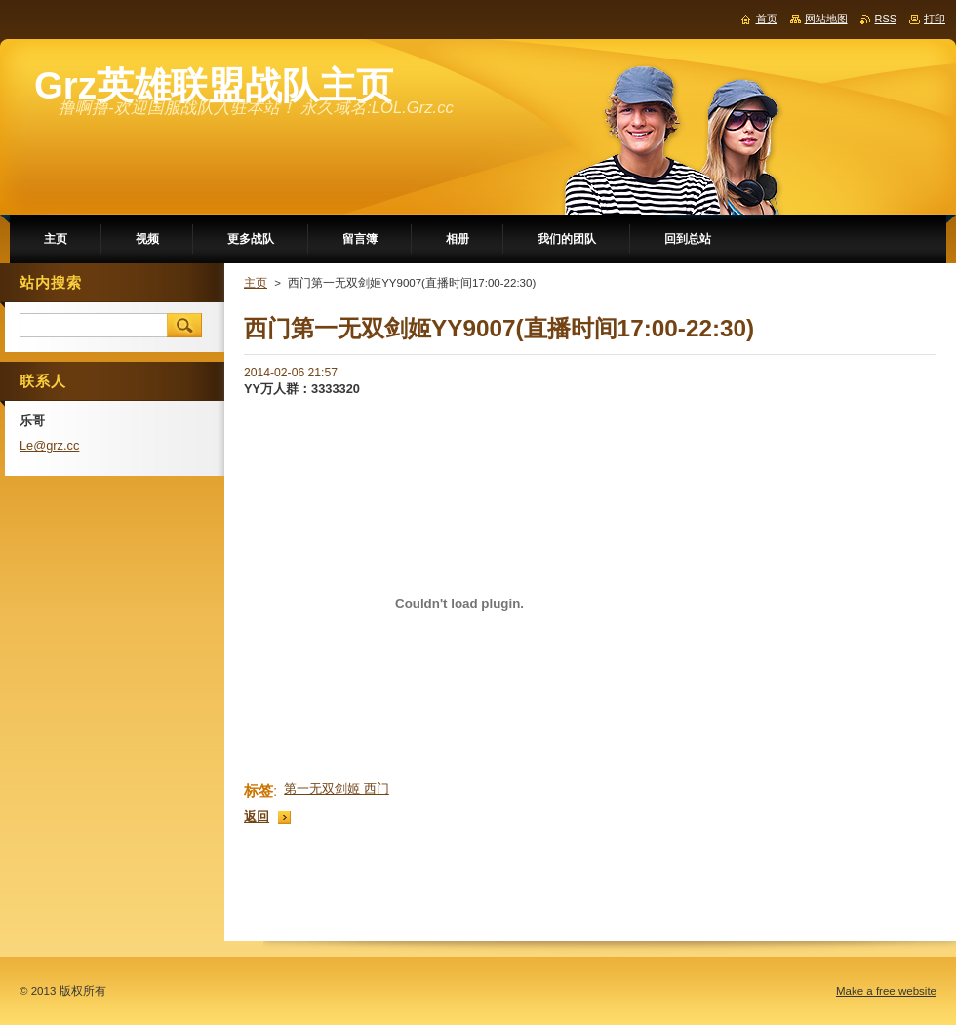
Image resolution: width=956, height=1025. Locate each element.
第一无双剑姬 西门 (336, 788)
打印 (934, 18)
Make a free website (886, 991)
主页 (255, 283)
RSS (885, 18)
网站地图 (826, 18)
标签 (258, 790)
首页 (766, 18)
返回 (256, 816)
